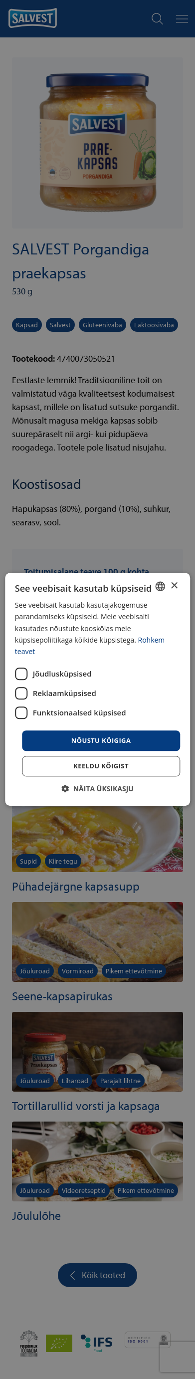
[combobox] (160, 586)
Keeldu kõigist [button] (101, 766)
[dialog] (97, 689)
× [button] (174, 586)
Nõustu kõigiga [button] (101, 740)
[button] (97, 789)
